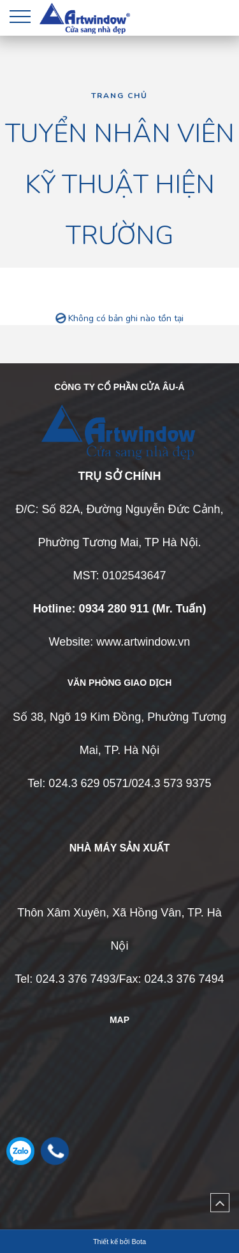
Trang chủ (119, 96)
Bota (138, 1241)
